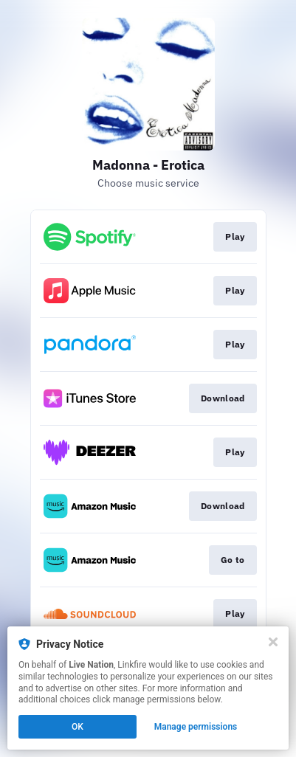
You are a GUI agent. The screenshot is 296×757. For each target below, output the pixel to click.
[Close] (273, 642)
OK (77, 727)
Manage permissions (196, 727)
